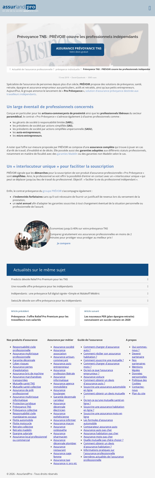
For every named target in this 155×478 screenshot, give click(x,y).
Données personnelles (139, 375)
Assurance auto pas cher (98, 430)
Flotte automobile (23, 420)
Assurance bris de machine (28, 373)
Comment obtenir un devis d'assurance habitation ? (99, 445)
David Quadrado (79, 77)
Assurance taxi (61, 460)
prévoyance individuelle (68, 69)
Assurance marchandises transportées (27, 378)
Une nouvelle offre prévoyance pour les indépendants (42, 286)
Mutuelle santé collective (27, 386)
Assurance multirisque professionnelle (25, 355)
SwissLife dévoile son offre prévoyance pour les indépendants (46, 300)
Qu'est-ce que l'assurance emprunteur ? (98, 372)
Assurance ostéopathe (60, 428)
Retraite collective (23, 426)
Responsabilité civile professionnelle (24, 348)
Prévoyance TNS (22, 406)
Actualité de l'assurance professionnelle (32, 69)
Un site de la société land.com (20, 8)
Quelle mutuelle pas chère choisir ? (103, 440)
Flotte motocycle (22, 423)
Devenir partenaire (138, 355)
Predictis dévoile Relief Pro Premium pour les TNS (39, 279)
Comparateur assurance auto (100, 426)
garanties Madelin (67, 153)
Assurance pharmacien (60, 435)
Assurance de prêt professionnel (23, 391)
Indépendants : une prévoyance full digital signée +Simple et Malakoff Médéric (55, 293)
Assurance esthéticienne (61, 415)
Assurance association (59, 352)
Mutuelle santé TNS (24, 383)
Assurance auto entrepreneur (62, 365)
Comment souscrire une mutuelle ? (104, 360)
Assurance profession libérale (64, 372)
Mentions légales (137, 368)
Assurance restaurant (59, 448)
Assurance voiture (94, 376)
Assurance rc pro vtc (65, 463)
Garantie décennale (24, 360)
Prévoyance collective (25, 410)
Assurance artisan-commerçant (64, 358)
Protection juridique (24, 403)
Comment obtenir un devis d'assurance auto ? (99, 381)
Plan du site (138, 393)
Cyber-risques (21, 363)
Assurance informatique (60, 378)
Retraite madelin (22, 430)
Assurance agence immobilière (63, 385)
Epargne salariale (22, 433)
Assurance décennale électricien (59, 407)
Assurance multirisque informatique (25, 398)
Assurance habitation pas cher (101, 433)
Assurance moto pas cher (98, 436)
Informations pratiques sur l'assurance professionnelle (99, 451)
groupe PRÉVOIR (52, 191)
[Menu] (150, 8)
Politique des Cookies (139, 381)
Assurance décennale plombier (64, 441)
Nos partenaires (138, 362)
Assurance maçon (63, 423)
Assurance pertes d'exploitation (23, 368)
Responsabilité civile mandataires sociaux (24, 415)
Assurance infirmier (64, 420)
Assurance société (63, 347)
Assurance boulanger (59, 391)
